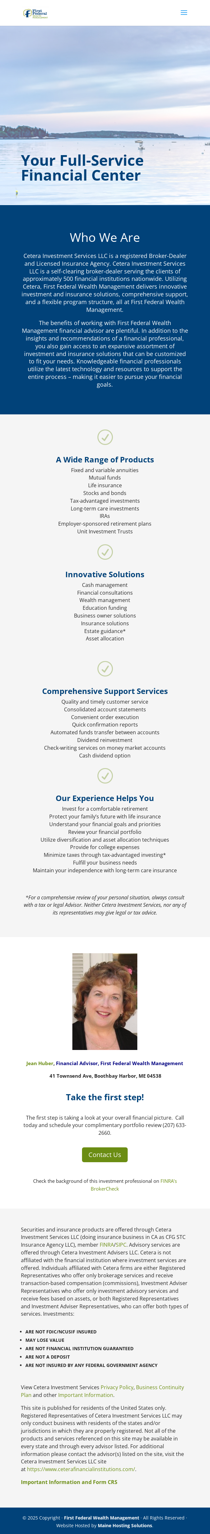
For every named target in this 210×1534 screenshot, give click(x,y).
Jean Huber (39, 1063)
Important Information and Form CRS (69, 1482)
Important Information (85, 1395)
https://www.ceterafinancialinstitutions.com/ (81, 1469)
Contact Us (104, 1154)
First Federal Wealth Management (101, 1518)
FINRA (107, 1244)
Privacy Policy (117, 1387)
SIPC (121, 1244)
